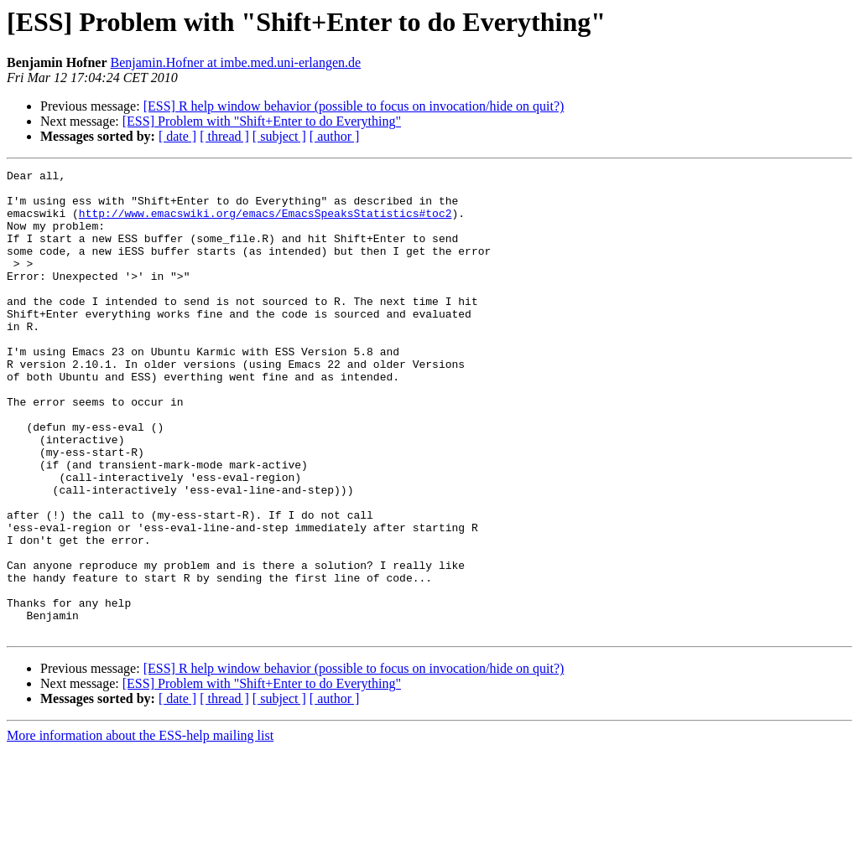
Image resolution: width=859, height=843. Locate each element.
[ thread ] (224, 136)
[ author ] (335, 136)
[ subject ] (279, 136)
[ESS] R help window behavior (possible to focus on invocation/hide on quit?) (354, 106)
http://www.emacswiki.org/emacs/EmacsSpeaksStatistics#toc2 (265, 222)
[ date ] (177, 136)
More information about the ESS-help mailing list (140, 828)
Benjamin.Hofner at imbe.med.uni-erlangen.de (236, 62)
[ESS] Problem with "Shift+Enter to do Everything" (261, 121)
